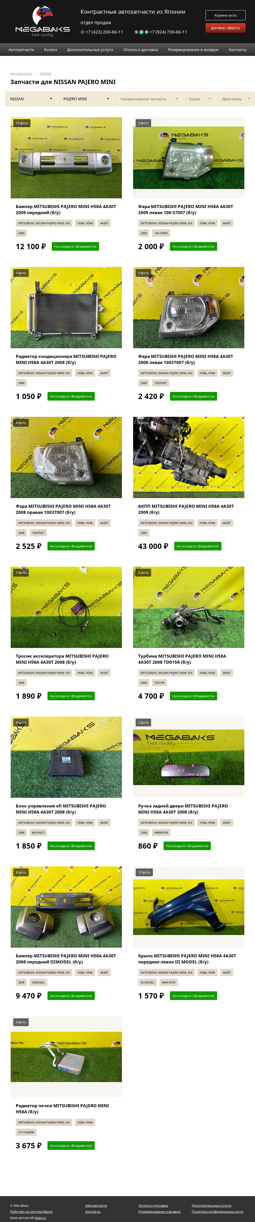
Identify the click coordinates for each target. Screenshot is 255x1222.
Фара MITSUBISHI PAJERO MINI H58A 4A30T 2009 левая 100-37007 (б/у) (185, 209)
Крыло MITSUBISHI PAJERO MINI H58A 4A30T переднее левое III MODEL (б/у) (187, 959)
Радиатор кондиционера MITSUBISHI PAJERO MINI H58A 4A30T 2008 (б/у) (66, 359)
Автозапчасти (21, 73)
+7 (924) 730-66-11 (160, 32)
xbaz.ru (40, 1217)
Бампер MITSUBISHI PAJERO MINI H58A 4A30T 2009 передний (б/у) (66, 209)
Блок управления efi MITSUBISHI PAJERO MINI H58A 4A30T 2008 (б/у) (61, 809)
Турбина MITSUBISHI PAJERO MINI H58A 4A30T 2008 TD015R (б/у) (182, 659)
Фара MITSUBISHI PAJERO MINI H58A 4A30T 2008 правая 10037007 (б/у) (63, 509)
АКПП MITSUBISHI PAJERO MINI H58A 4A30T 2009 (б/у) (186, 509)
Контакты (93, 1211)
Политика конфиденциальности (217, 1211)
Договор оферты (225, 27)
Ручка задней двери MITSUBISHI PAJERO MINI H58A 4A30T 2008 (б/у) (183, 809)
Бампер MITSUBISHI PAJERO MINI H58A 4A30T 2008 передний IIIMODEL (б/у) (66, 959)
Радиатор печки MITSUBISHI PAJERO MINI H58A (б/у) (62, 1109)
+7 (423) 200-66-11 (102, 32)
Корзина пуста (225, 15)
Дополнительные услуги (211, 1205)
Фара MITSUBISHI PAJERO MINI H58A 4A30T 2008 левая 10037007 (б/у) (185, 359)
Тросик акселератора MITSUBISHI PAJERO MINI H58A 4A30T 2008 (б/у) (62, 659)
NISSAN (45, 73)
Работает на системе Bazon (31, 1211)
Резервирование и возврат (159, 1211)
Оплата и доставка (153, 1205)
